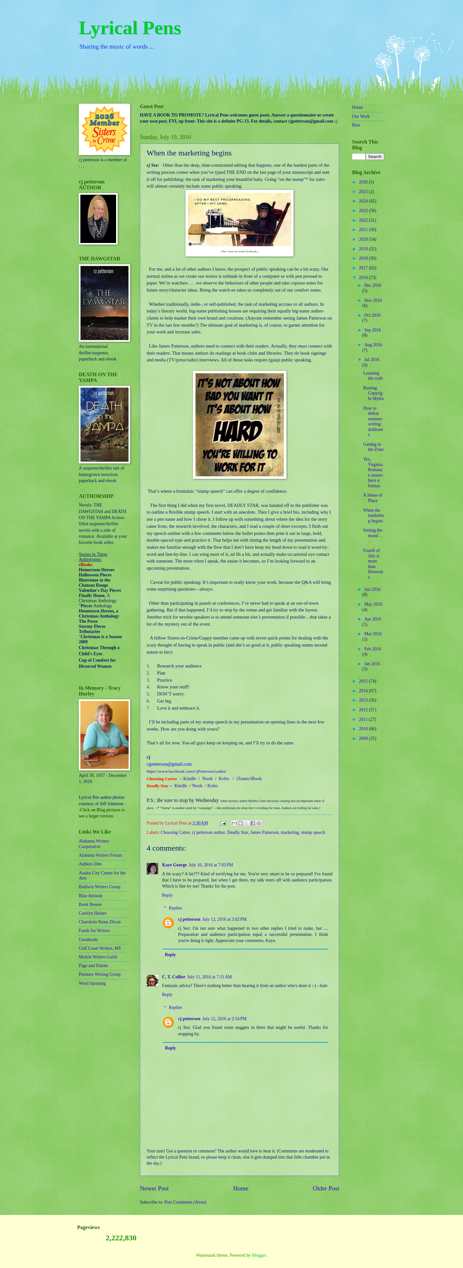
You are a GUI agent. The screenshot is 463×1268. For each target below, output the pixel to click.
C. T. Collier (173, 976)
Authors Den (90, 864)
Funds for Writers (94, 930)
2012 (364, 709)
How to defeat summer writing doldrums (373, 421)
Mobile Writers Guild (98, 957)
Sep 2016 (372, 330)
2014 (364, 690)
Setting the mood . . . (372, 535)
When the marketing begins (373, 515)
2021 (364, 229)
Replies (175, 908)
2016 (364, 277)
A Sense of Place (372, 498)
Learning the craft (373, 376)
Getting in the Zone (373, 447)
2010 (364, 728)
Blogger (259, 1255)
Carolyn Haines (92, 913)
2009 (364, 738)
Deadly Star (237, 832)
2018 (364, 258)
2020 (364, 239)
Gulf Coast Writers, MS (100, 948)
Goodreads (88, 939)
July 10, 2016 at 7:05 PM (211, 864)
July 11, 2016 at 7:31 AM (209, 976)
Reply (167, 895)
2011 (364, 719)
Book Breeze (90, 904)
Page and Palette (93, 965)
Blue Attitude (91, 895)
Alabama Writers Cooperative (94, 844)
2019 (364, 249)
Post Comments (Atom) (185, 1202)
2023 (364, 210)
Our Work (361, 116)
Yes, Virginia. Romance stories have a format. (373, 472)
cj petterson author (208, 832)
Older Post (326, 1188)
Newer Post (154, 1188)
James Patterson (264, 832)
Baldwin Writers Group (99, 886)
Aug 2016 (373, 344)
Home (240, 1188)
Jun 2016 (372, 589)
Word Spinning (92, 983)
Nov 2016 (373, 300)
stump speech (313, 832)
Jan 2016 (372, 663)
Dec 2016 (372, 285)
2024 (364, 201)
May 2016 (373, 604)
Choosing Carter (175, 832)
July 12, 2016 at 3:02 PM (224, 919)
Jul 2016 (371, 359)
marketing (290, 832)
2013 (364, 700)
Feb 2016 (372, 649)
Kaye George (174, 864)
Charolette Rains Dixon (100, 921)
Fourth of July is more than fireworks (373, 564)
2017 (364, 268)
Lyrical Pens (130, 27)
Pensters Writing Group (100, 974)
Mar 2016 (373, 633)
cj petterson (189, 919)
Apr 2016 (372, 619)
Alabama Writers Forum (100, 855)
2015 (364, 681)
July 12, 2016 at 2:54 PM (224, 1018)
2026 (364, 182)
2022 (364, 220)
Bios (356, 125)
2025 (364, 191)
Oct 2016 (372, 315)
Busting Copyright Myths (373, 393)
